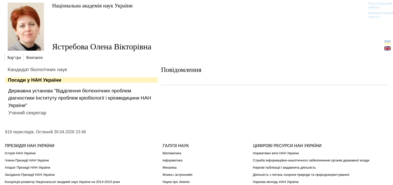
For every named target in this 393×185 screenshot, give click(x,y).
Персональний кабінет (377, 5)
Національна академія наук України (92, 5)
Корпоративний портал (377, 15)
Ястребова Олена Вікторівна (101, 46)
